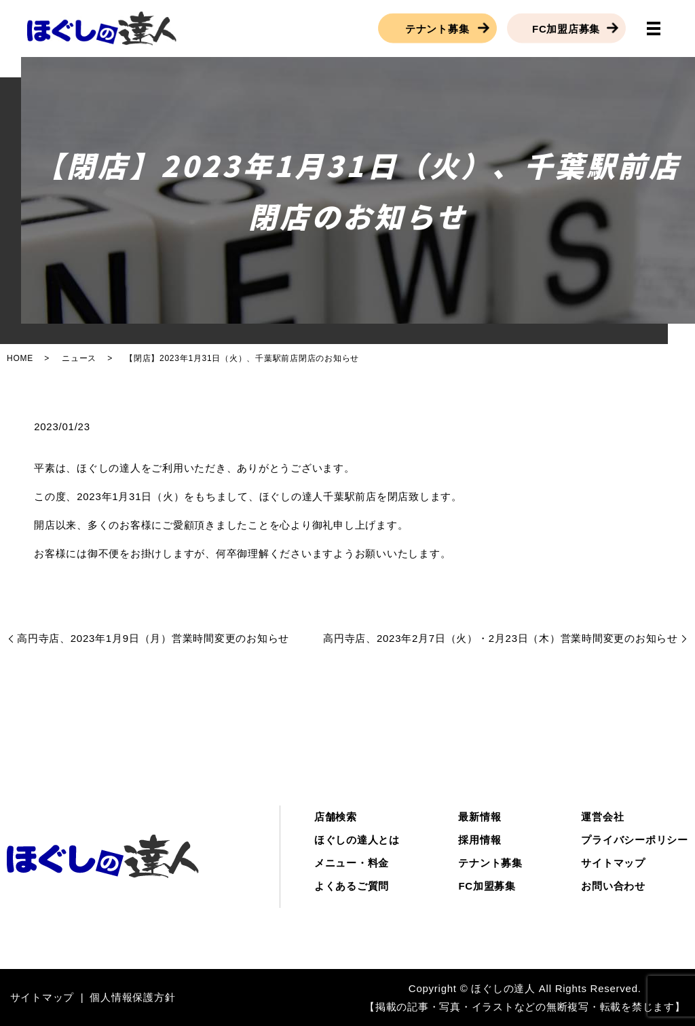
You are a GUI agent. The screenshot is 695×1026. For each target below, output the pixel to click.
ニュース (79, 358)
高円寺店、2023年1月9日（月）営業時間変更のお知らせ (153, 638)
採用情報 (479, 840)
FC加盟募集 (487, 886)
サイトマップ (613, 863)
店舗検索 (335, 816)
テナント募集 (437, 28)
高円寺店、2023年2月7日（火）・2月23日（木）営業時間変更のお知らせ (500, 638)
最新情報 (479, 816)
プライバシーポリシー (634, 840)
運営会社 (602, 816)
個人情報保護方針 (132, 997)
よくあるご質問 (351, 886)
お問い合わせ (613, 886)
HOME (20, 358)
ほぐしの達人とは (357, 840)
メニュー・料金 (351, 863)
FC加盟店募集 (566, 28)
